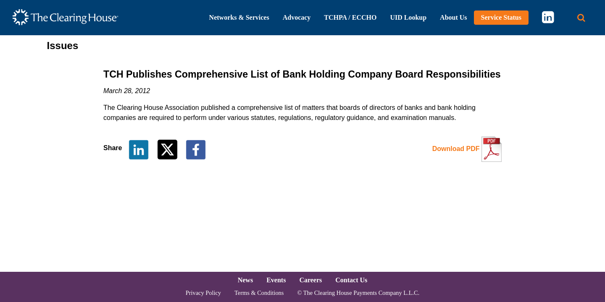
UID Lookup (408, 17)
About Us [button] (453, 17)
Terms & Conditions (259, 292)
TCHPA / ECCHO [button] (350, 17)
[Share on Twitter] (168, 149)
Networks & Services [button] (239, 17)
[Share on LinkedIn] (139, 149)
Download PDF (456, 148)
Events (276, 280)
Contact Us (351, 280)
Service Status (501, 17)
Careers (310, 280)
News (245, 280)
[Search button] (581, 18)
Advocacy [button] (297, 17)
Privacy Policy (203, 292)
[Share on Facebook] (196, 149)
